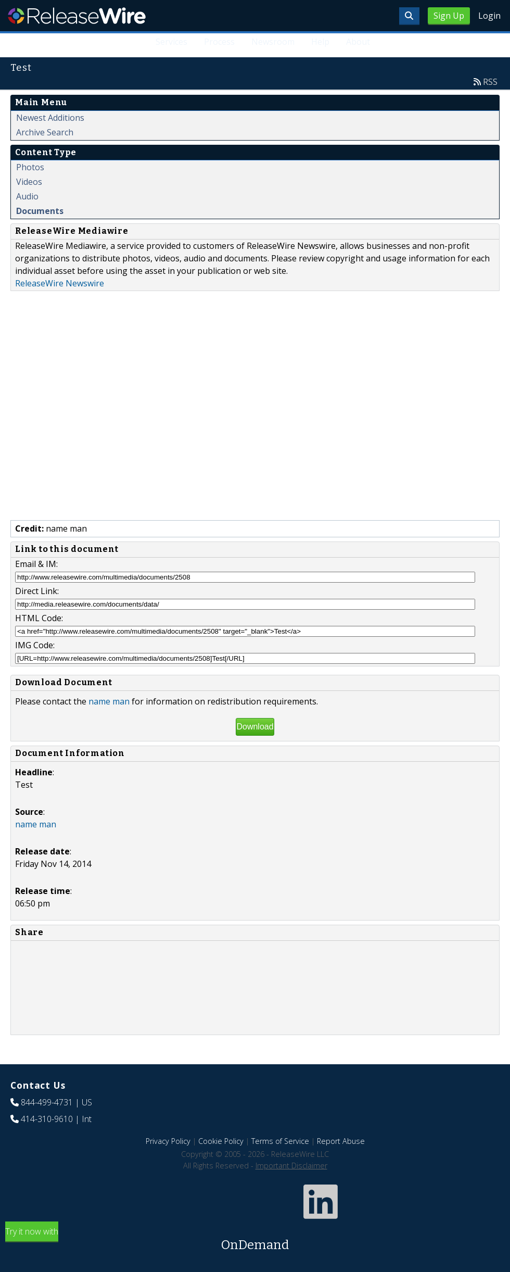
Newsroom (273, 41)
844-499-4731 (47, 1102)
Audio (27, 196)
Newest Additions (50, 117)
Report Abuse (341, 1141)
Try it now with (255, 1240)
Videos (29, 181)
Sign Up (449, 15)
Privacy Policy (168, 1141)
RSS (490, 81)
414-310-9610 (47, 1119)
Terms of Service (280, 1141)
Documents (39, 211)
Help (320, 41)
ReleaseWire (76, 15)
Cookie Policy (221, 1141)
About (358, 41)
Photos (30, 167)
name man (109, 701)
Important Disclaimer (291, 1165)
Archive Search (44, 132)
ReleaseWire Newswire (59, 283)
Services (171, 41)
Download (254, 726)
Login (489, 15)
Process (219, 41)
